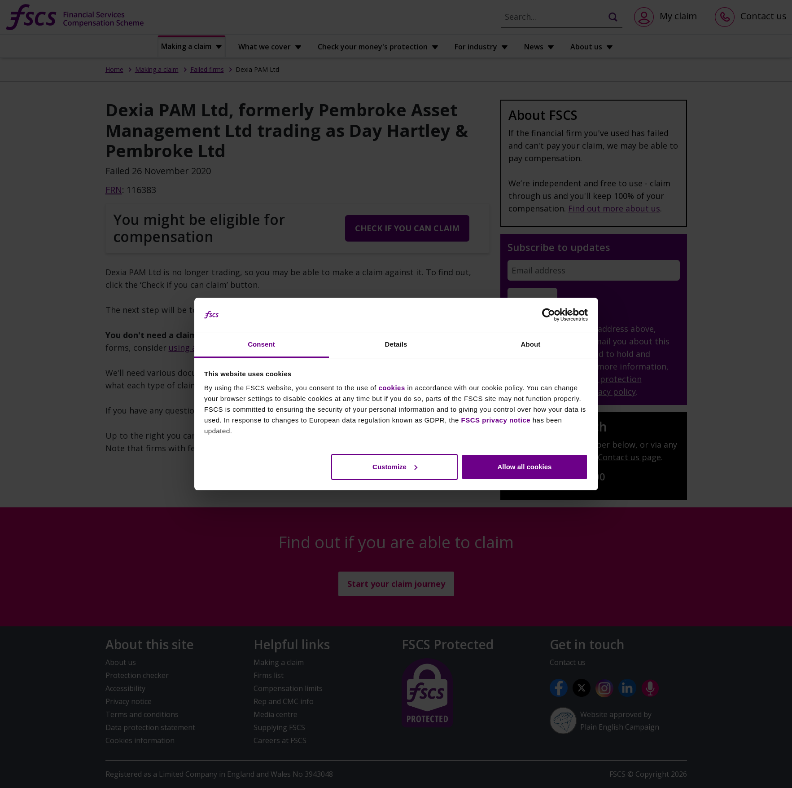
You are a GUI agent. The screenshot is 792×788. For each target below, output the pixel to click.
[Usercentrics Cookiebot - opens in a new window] (548, 314)
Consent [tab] (261, 344)
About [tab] (531, 344)
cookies (391, 388)
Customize (394, 467)
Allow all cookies (524, 467)
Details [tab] (396, 344)
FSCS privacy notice (496, 420)
